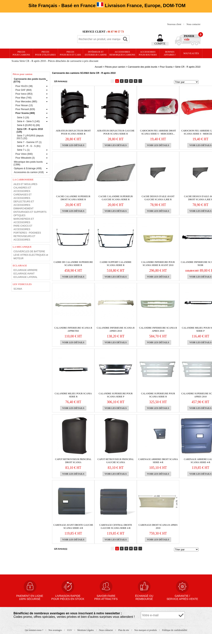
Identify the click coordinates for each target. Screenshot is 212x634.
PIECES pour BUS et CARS (70, 53)
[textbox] (99, 39)
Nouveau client (174, 24)
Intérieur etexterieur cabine (96, 53)
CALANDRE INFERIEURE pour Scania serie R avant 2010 (158, 264)
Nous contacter (193, 24)
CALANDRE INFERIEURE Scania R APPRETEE (73, 329)
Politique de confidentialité (174, 630)
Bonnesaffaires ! (170, 53)
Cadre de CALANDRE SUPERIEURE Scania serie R (73, 264)
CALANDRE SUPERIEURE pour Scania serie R (158, 395)
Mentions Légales (85, 630)
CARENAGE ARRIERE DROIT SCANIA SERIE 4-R (158, 461)
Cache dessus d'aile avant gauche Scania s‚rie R (158, 198)
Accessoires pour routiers (148, 53)
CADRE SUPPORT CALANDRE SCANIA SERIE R (115, 264)
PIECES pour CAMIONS (21, 53)
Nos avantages (55, 630)
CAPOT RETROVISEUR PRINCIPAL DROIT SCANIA (73, 461)
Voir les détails (73, 145)
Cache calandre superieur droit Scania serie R (73, 198)
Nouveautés (191, 53)
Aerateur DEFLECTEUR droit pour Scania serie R (73, 132)
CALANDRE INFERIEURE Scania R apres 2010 (116, 329)
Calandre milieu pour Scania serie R (73, 395)
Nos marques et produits (145, 630)
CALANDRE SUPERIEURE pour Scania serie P (116, 395)
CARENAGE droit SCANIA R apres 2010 (158, 526)
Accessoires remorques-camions (122, 53)
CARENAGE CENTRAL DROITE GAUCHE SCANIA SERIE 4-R (115, 526)
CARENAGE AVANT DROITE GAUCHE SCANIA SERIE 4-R (73, 526)
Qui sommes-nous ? (34, 630)
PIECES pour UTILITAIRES (45, 53)
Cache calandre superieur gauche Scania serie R (115, 198)
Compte (160, 43)
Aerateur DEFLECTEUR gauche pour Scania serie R (115, 132)
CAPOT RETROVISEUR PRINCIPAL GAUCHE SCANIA (116, 461)
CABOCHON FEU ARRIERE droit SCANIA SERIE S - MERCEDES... (158, 132)
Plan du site (124, 630)
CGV (69, 630)
